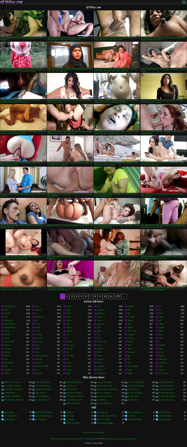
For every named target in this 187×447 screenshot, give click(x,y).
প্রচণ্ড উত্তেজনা (133, 366)
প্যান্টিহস (7, 373)
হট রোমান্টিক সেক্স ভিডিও (75, 396)
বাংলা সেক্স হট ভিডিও (42, 386)
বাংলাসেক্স (131, 416)
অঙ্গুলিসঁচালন (9, 324)
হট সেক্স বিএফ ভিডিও (104, 396)
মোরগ (37, 345)
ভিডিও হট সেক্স (71, 389)
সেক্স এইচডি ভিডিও (11, 416)
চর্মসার (161, 335)
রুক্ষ (67, 359)
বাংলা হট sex (71, 386)
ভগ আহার (69, 356)
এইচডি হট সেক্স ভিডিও (74, 382)
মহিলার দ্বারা (39, 317)
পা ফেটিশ (7, 370)
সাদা (160, 310)
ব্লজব (37, 307)
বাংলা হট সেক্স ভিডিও (166, 386)
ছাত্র (67, 352)
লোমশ (37, 331)
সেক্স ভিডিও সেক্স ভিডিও (44, 412)
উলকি (161, 331)
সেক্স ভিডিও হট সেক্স (166, 389)
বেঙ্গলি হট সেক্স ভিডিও (43, 389)
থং (160, 342)
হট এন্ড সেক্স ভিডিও (104, 393)
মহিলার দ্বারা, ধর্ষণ (41, 356)
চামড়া (99, 328)
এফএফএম (8, 349)
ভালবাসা (38, 363)
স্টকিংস (130, 321)
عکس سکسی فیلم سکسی (118, 439)
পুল (36, 370)
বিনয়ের (37, 328)
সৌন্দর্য (161, 317)
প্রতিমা (161, 366)
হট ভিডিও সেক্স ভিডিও (12, 396)
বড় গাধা (162, 370)
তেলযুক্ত (7, 352)
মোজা (130, 370)
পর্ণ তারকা (131, 317)
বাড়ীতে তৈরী (101, 342)
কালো (161, 338)
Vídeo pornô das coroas (68, 439)
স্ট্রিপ (36, 321)
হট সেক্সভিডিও (102, 400)
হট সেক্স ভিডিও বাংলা (42, 400)
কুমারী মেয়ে (101, 314)
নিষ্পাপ (68, 314)
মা (67, 338)
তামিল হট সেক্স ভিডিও (136, 382)
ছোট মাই (100, 310)
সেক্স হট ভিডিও (9, 393)
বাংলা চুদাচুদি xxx (165, 420)
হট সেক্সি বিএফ (133, 400)
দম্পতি (99, 338)
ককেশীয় (7, 335)
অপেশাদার (38, 335)
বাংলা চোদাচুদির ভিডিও (43, 416)
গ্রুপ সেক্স (69, 349)
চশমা (129, 345)
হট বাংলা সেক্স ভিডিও (166, 393)
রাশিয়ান (7, 356)
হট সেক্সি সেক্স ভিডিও (166, 400)
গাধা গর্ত (69, 366)
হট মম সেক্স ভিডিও (42, 396)
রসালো (99, 363)
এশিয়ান (68, 321)
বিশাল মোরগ (132, 331)
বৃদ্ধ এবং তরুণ (164, 373)
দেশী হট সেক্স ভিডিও (166, 382)
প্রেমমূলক (100, 359)
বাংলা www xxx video (105, 423)
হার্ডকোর (131, 307)
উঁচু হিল (161, 356)
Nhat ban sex (92, 439)
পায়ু (129, 359)
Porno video (132, 439)
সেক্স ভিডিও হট (133, 389)
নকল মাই (38, 359)
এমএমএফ (131, 352)
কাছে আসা (39, 338)
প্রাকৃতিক (69, 328)
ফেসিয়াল (69, 331)
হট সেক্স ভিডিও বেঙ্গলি (74, 400)
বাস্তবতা (7, 345)
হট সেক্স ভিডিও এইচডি (167, 396)
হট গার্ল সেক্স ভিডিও (135, 393)
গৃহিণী (130, 349)
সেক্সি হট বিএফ (40, 393)
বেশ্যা (68, 335)
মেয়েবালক (100, 366)
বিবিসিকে (69, 342)
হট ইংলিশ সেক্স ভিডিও (74, 393)
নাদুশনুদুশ (69, 370)
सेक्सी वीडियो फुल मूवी (103, 439)
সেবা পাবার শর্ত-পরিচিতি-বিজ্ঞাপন (93, 432)
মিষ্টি (129, 324)
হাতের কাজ (39, 342)
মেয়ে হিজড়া (163, 363)
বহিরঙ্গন (130, 328)
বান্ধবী (99, 331)
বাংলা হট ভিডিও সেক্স (104, 386)
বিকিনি (99, 352)
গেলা (6, 359)
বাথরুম (68, 363)
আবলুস (99, 370)
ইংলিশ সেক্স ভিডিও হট (12, 382)
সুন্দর (6, 317)
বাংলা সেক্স (70, 416)
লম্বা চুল (99, 345)
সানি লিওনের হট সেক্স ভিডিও (107, 389)
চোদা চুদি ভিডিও (164, 412)
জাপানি (6, 331)
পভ (98, 335)
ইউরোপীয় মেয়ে (9, 307)
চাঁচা (129, 310)
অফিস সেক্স (163, 359)
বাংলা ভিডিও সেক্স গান (12, 386)
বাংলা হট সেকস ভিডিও (136, 386)
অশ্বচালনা (38, 310)
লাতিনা (37, 349)
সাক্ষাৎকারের (101, 373)
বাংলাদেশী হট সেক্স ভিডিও (13, 389)
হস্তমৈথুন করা (9, 321)
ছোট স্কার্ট (38, 373)
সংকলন (99, 321)
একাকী (161, 324)
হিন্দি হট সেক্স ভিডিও (104, 404)
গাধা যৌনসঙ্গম (9, 342)
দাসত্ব (160, 349)
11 (111, 296)
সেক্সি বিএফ (70, 412)
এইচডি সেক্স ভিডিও (73, 423)
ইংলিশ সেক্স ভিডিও (103, 420)
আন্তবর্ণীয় (131, 335)
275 (118, 296)
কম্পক (161, 352)
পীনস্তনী (68, 307)
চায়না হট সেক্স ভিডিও (104, 382)
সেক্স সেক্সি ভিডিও (165, 416)
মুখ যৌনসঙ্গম (9, 363)
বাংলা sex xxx (102, 412)
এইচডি (68, 317)
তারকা (6, 338)
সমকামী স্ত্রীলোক (9, 328)
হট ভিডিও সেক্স (11, 2)
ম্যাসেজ (99, 356)
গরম (67, 324)
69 (129, 356)
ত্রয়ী (160, 321)
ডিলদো (130, 342)
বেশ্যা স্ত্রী (161, 345)
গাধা (98, 307)
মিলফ (161, 314)
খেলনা (37, 324)
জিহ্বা (68, 373)
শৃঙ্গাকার (161, 328)
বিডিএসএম (70, 345)
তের (36, 314)
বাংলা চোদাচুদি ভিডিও (135, 412)
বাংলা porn (70, 420)
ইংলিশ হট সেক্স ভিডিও (43, 382)
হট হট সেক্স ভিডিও (72, 404)
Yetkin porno (54, 439)
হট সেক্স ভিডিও (133, 396)
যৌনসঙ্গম (100, 349)
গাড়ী (129, 363)
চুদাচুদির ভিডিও (9, 420)
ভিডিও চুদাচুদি (9, 412)
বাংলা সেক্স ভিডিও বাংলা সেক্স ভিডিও (108, 416)
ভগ (160, 307)
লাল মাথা (131, 338)
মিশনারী (7, 314)
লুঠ (129, 314)
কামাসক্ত (100, 317)
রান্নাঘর (130, 373)
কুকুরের (68, 310)
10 (105, 296)
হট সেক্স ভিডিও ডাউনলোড (14, 400)
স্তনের (37, 352)
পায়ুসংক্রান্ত (101, 324)
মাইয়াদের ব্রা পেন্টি (41, 366)
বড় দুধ (6, 310)
